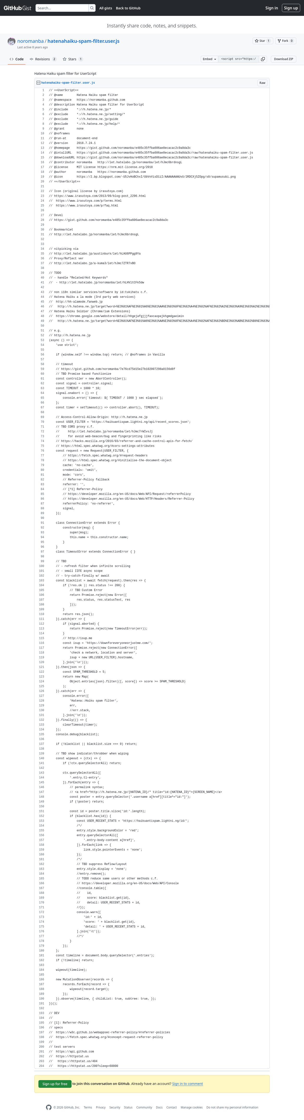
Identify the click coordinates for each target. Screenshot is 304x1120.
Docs (159, 1107)
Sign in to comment (187, 1083)
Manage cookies (191, 1107)
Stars (73, 59)
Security (114, 1107)
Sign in (272, 8)
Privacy (101, 1107)
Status (128, 1107)
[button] (263, 59)
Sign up (291, 8)
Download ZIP (283, 59)
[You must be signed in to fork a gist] (285, 40)
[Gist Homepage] (18, 8)
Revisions (43, 59)
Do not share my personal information (232, 1107)
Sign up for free (55, 1084)
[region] (152, 578)
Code (17, 59)
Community (144, 1107)
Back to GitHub (128, 8)
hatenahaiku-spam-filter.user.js (84, 41)
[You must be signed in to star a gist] (263, 40)
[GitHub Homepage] (49, 1107)
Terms (88, 1107)
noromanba (30, 41)
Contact (171, 1107)
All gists (105, 8)
